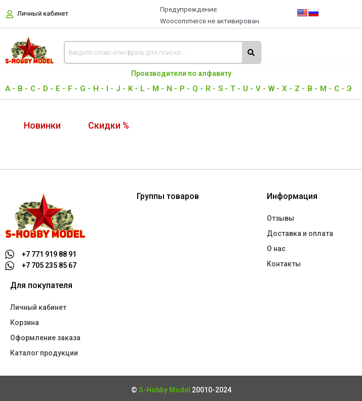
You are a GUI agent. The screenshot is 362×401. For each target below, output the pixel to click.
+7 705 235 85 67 (49, 265)
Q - (197, 88)
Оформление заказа (45, 338)
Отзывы (280, 218)
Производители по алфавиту (181, 73)
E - (60, 88)
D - (48, 88)
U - (248, 88)
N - (172, 88)
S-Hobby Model (164, 390)
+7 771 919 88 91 (49, 254)
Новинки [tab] (42, 125)
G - (85, 88)
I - (109, 88)
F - (72, 88)
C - (35, 88)
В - (312, 88)
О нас (276, 249)
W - (273, 88)
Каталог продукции (44, 353)
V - (261, 88)
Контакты (284, 264)
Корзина (24, 322)
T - (235, 88)
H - (98, 88)
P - (185, 88)
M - (158, 88)
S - (223, 88)
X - (287, 88)
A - (10, 88)
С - (339, 88)
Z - (300, 88)
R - (211, 88)
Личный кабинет (42, 13)
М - (326, 88)
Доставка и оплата (300, 233)
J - (121, 88)
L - (145, 88)
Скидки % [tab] (108, 125)
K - (133, 88)
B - (23, 88)
